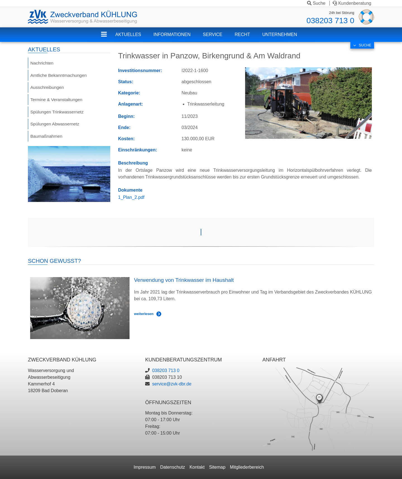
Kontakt (197, 467)
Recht (242, 34)
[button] (308, 102)
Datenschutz (172, 467)
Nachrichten (42, 63)
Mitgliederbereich (247, 467)
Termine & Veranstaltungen (57, 100)
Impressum (145, 467)
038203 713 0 (330, 20)
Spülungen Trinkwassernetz (57, 113)
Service (212, 34)
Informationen (171, 34)
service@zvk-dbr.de (172, 384)
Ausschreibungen (47, 88)
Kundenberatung (351, 3)
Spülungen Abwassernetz (55, 125)
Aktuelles (128, 34)
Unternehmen (279, 34)
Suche (316, 3)
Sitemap (217, 467)
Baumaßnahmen (46, 138)
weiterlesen (144, 314)
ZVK (108, 37)
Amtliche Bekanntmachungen (59, 75)
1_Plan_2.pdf (131, 197)
